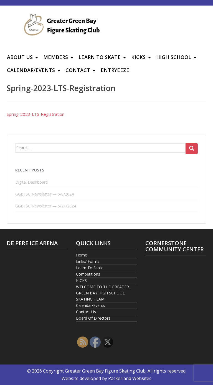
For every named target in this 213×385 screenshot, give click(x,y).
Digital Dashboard (31, 182)
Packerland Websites (129, 378)
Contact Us (86, 311)
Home (81, 255)
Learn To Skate (99, 57)
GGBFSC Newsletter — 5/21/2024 (45, 206)
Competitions (88, 274)
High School (173, 57)
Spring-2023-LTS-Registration (35, 114)
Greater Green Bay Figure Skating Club (105, 371)
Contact (77, 70)
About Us (20, 57)
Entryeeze (115, 70)
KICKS (138, 57)
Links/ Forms (87, 261)
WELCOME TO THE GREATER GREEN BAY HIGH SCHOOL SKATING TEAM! (102, 293)
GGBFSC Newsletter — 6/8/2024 (44, 194)
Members (55, 57)
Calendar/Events (31, 70)
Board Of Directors (93, 318)
